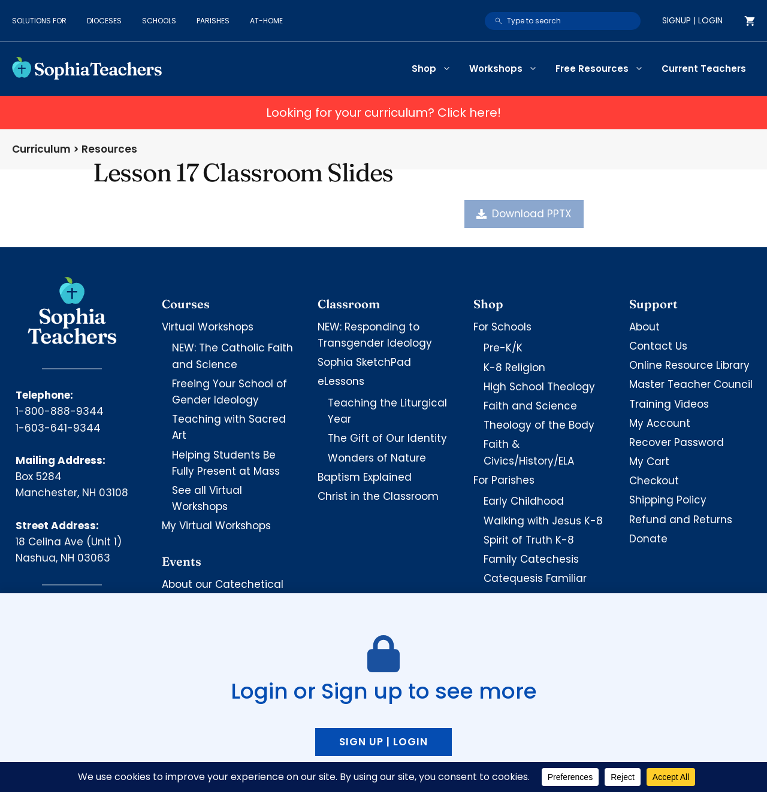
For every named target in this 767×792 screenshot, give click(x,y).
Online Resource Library (689, 365)
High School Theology (539, 387)
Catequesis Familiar (535, 578)
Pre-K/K (503, 348)
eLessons (341, 381)
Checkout (654, 481)
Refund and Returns (680, 519)
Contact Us (658, 346)
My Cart (649, 461)
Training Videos (669, 404)
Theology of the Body (539, 425)
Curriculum (41, 149)
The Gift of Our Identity (387, 438)
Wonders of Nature (377, 458)
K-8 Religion (514, 367)
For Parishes (504, 480)
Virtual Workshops (207, 327)
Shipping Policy (667, 500)
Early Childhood (524, 501)
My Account (659, 423)
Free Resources (604, 69)
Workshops (507, 69)
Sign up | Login (383, 742)
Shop (436, 69)
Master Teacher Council (691, 384)
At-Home (266, 21)
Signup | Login (692, 20)
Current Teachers (704, 68)
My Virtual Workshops (216, 525)
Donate (648, 539)
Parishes (213, 21)
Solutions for (39, 21)
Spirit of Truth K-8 (529, 540)
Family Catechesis (531, 559)
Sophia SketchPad (364, 362)
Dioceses (104, 21)
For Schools (502, 327)
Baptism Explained (365, 477)
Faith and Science (530, 406)
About (644, 327)
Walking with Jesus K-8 (543, 521)
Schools (159, 21)
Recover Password (676, 442)
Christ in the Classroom (378, 496)
